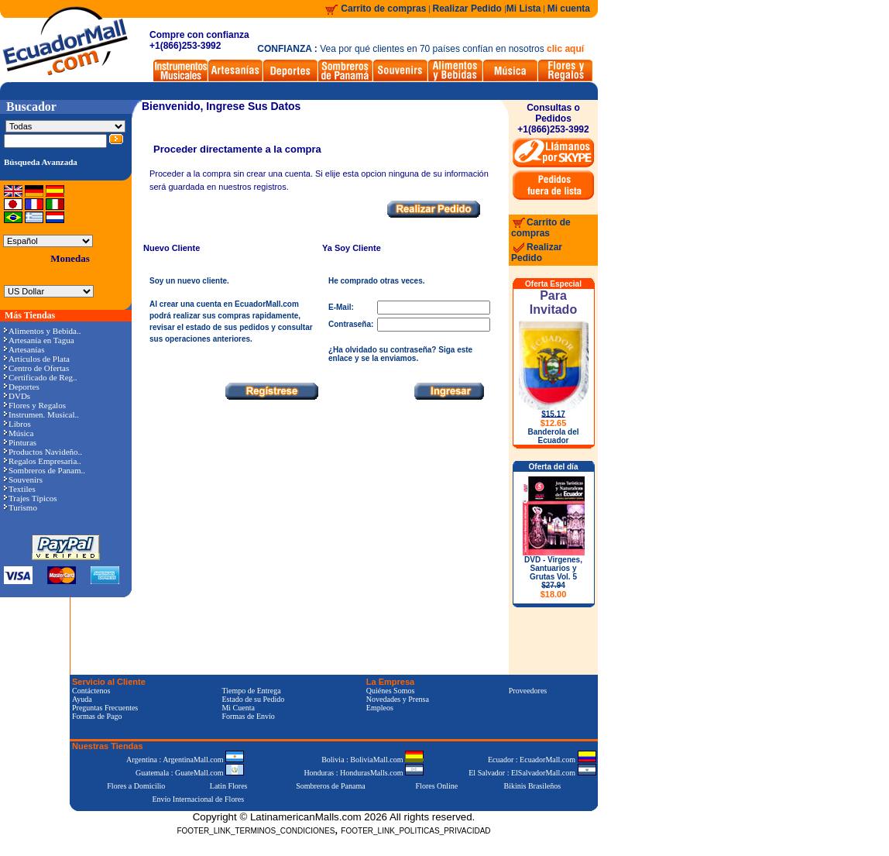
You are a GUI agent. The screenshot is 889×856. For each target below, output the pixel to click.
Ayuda (82, 699)
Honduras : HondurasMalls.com (364, 772)
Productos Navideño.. (43, 451)
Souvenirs (23, 479)
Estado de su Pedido (252, 699)
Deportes (21, 386)
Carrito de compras (383, 8)
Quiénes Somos (390, 690)
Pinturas (20, 442)
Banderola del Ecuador (552, 436)
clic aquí (565, 48)
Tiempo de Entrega (250, 690)
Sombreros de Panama (330, 786)
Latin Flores (229, 786)
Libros (17, 423)
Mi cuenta (568, 8)
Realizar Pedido (469, 8)
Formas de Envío (247, 716)
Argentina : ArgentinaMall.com (185, 759)
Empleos (379, 707)
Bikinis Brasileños (532, 786)
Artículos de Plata (37, 358)
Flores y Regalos (35, 405)
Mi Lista (523, 8)
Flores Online (437, 786)
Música (18, 433)
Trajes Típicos (30, 498)
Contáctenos (91, 690)
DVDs (17, 395)
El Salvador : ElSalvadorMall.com (532, 772)
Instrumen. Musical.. (41, 414)
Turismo (20, 507)
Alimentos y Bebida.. (42, 330)
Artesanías (24, 349)
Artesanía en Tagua (39, 340)
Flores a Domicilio (136, 786)
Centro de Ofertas (36, 368)
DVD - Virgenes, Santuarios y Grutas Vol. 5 (553, 577)
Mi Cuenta (238, 707)
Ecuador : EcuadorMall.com (542, 759)
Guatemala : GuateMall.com (190, 772)
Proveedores (528, 690)
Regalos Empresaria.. (42, 461)
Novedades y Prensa (397, 699)
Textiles (20, 488)
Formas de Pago (97, 716)
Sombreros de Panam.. (44, 470)
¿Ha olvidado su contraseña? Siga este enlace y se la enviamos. (400, 354)
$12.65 (554, 423)
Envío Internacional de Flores (198, 799)
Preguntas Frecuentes (105, 707)
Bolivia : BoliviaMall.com (372, 759)
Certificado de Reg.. (40, 377)
